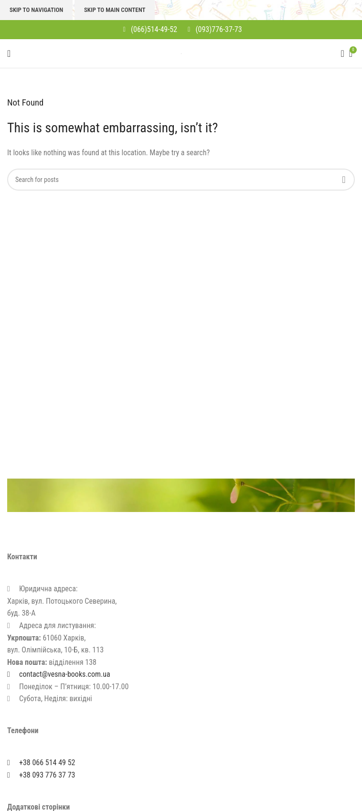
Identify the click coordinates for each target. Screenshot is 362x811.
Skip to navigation (36, 9)
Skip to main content (115, 9)
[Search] (339, 53)
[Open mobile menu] (8, 53)
